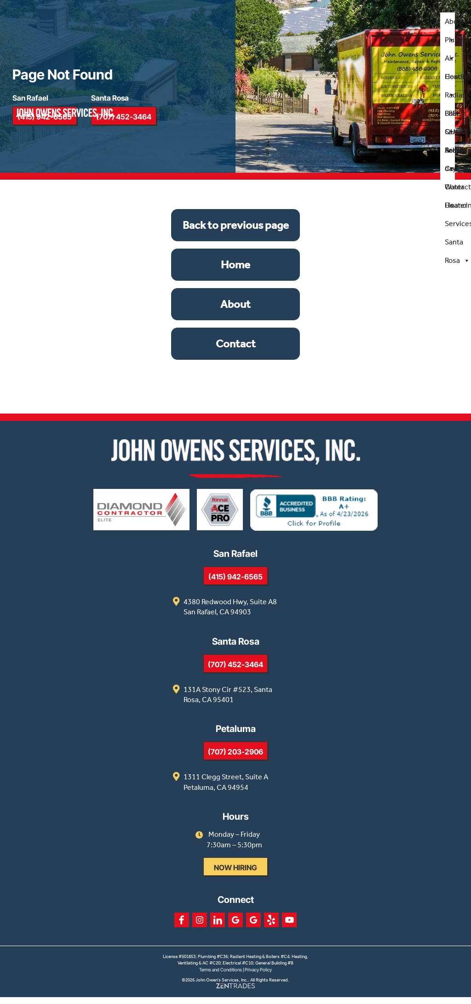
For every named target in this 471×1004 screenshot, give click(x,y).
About (454, 24)
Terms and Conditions (220, 976)
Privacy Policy (258, 976)
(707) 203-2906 (235, 758)
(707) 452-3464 (235, 670)
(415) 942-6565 (235, 583)
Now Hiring (235, 874)
